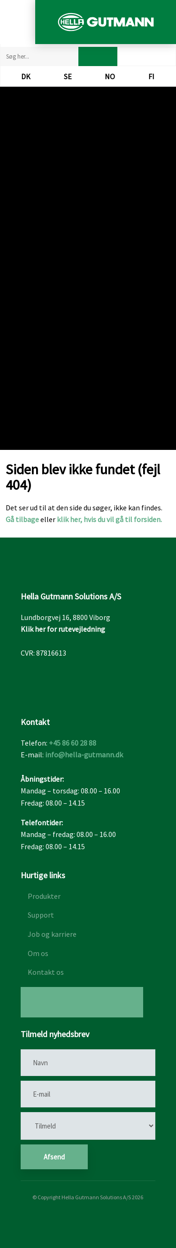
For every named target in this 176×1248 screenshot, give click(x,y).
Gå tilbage (22, 519)
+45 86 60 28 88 (72, 742)
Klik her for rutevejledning (63, 629)
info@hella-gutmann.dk (84, 754)
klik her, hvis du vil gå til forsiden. (109, 519)
